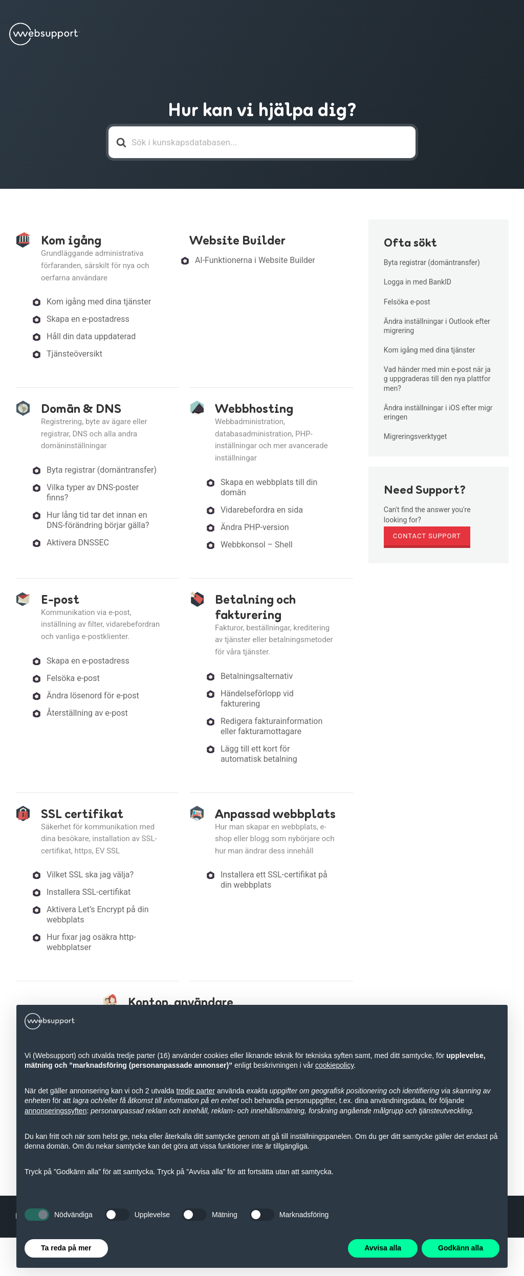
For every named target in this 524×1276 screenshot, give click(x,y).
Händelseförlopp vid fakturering (257, 699)
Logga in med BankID (417, 282)
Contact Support (427, 536)
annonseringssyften (55, 1111)
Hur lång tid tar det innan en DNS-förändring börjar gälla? (98, 520)
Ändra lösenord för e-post (93, 695)
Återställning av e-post (87, 713)
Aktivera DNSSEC (78, 542)
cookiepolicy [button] (334, 1065)
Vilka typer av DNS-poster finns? (93, 492)
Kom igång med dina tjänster (99, 301)
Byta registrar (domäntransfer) (102, 470)
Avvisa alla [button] (382, 1248)
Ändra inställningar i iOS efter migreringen (438, 412)
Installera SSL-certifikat (88, 892)
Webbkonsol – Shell (257, 544)
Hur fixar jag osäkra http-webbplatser (91, 942)
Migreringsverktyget (415, 436)
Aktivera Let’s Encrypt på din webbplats (98, 915)
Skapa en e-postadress (88, 319)
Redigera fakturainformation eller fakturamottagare (271, 726)
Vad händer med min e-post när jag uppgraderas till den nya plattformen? (437, 378)
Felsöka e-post (73, 678)
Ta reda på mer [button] (66, 1248)
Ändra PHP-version (255, 527)
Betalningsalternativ (257, 676)
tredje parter (196, 1091)
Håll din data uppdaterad (91, 336)
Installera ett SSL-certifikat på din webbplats (274, 880)
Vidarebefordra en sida (262, 510)
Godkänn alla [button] (460, 1248)
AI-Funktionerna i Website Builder (255, 260)
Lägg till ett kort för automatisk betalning (259, 754)
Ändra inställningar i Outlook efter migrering (437, 326)
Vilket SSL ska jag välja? (90, 874)
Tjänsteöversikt (74, 354)
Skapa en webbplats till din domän (269, 487)
